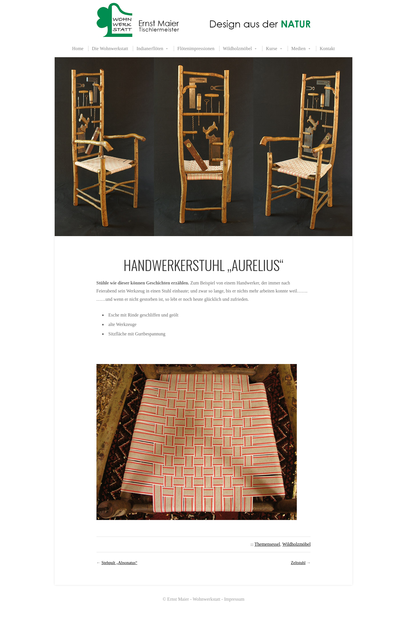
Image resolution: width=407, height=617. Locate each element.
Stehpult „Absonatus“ (119, 562)
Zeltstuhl (298, 562)
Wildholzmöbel (237, 48)
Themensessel (267, 544)
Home (78, 48)
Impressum (234, 599)
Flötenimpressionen (196, 48)
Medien (298, 48)
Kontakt (327, 48)
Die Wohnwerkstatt (110, 48)
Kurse (271, 48)
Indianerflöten (150, 48)
